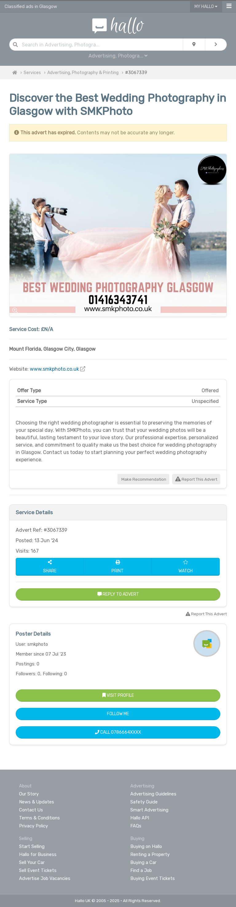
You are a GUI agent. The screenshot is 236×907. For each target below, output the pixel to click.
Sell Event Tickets (38, 870)
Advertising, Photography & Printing (83, 72)
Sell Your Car (32, 862)
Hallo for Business (38, 854)
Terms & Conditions (39, 818)
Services (32, 72)
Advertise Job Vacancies (44, 878)
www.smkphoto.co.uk (54, 369)
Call (118, 732)
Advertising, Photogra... (118, 56)
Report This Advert (196, 479)
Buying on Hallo (146, 846)
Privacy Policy (33, 826)
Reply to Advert (118, 594)
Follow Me (118, 713)
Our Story (29, 794)
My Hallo (206, 6)
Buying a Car (143, 862)
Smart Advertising (149, 810)
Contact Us (31, 810)
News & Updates (36, 802)
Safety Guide (144, 802)
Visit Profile (118, 695)
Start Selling (32, 846)
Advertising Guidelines (153, 794)
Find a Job (141, 870)
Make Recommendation (143, 479)
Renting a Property (150, 854)
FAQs (135, 826)
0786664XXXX (126, 732)
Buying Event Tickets (152, 878)
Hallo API (139, 818)
